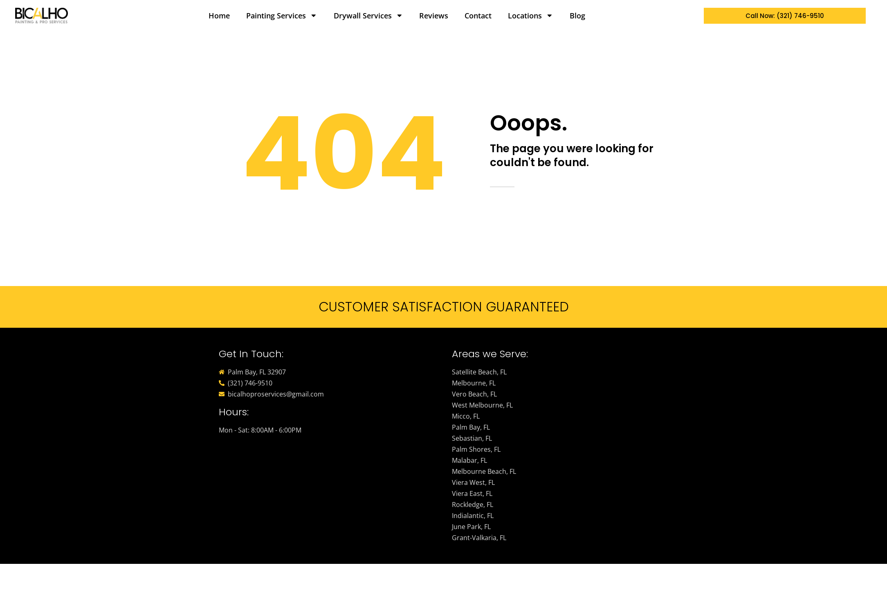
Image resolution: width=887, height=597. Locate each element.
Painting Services (281, 15)
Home (219, 15)
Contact (478, 15)
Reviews (433, 15)
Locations (530, 15)
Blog (577, 15)
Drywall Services (368, 15)
